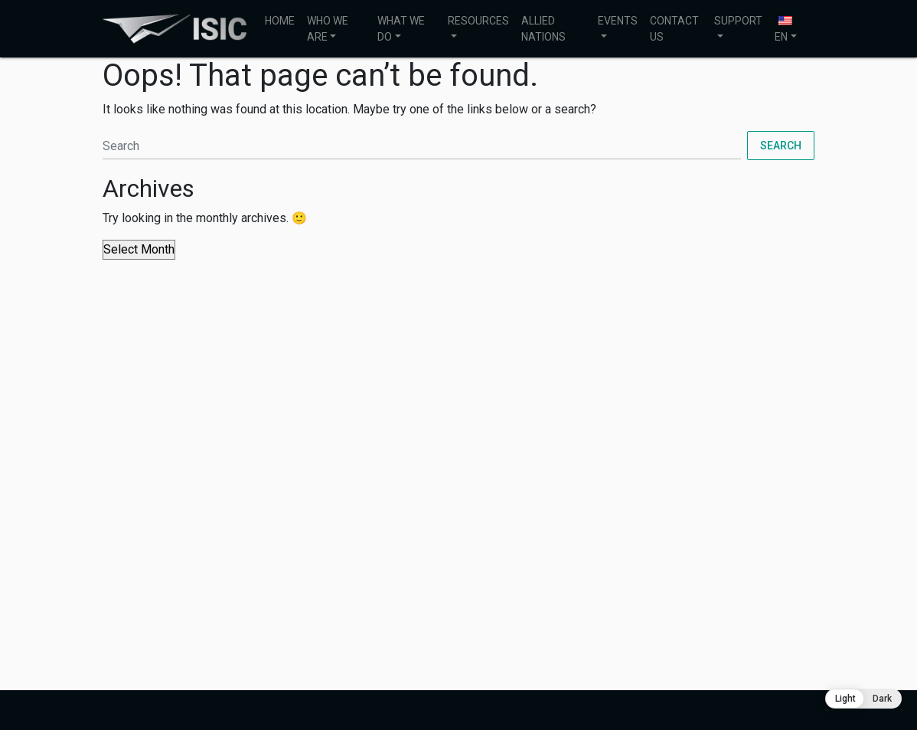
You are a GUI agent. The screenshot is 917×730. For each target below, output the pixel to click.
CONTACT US (674, 29)
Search (780, 145)
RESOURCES (478, 21)
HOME (280, 21)
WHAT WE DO (401, 29)
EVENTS (618, 21)
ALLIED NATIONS (543, 29)
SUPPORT (738, 21)
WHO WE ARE (327, 29)
